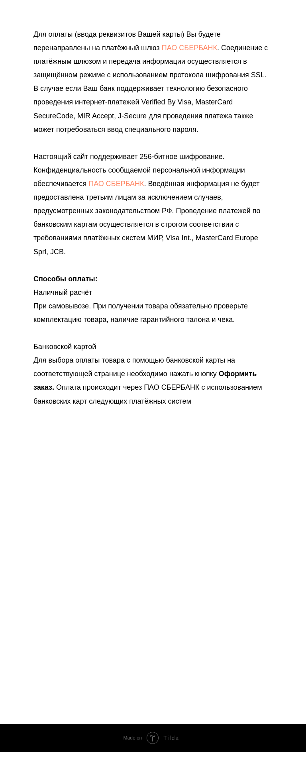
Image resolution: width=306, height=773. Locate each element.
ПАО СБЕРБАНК (189, 48)
